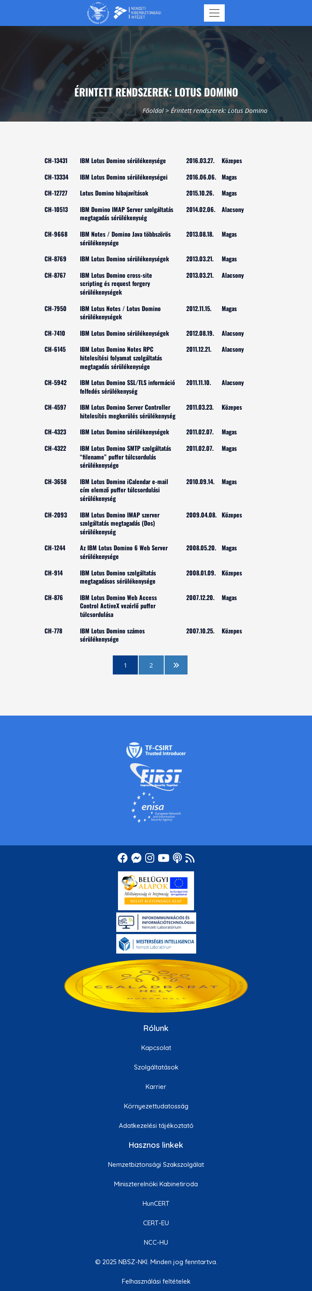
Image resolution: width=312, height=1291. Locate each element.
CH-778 (53, 630)
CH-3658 (56, 481)
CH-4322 (55, 448)
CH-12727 (56, 192)
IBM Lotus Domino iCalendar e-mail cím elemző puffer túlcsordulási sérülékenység (124, 490)
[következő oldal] (176, 664)
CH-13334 (56, 176)
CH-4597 (55, 406)
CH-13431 (56, 160)
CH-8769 (56, 258)
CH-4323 (55, 431)
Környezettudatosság (156, 1106)
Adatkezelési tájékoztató (156, 1125)
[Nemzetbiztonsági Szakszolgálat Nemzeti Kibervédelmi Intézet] (124, 13)
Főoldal (153, 110)
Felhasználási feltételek (156, 1281)
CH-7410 (55, 332)
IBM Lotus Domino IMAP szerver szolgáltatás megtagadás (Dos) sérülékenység (119, 523)
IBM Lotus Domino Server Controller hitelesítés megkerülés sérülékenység (127, 411)
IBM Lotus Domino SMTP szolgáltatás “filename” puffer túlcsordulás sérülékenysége (125, 456)
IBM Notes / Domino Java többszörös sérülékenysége (125, 238)
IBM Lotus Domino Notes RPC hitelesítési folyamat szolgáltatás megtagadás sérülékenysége (121, 357)
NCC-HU (156, 1242)
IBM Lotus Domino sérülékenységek (124, 258)
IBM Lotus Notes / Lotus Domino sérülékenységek (120, 312)
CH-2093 (56, 514)
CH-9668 (56, 233)
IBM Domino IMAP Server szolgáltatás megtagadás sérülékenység (126, 213)
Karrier (156, 1086)
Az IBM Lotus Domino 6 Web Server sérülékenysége (124, 552)
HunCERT (156, 1203)
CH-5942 (56, 382)
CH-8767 (55, 274)
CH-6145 (55, 348)
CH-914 (54, 572)
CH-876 (54, 597)
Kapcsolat (156, 1048)
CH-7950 (56, 308)
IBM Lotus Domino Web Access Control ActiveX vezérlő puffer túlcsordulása (118, 606)
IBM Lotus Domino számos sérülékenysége (112, 635)
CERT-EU (156, 1223)
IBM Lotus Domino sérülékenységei (124, 176)
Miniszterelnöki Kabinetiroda (156, 1184)
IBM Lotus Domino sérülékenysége (123, 160)
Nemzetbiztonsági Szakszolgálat (156, 1164)
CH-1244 (55, 547)
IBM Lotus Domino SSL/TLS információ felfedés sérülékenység (127, 386)
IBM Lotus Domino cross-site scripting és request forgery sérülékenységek (116, 283)
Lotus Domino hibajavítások (114, 192)
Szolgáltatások (156, 1067)
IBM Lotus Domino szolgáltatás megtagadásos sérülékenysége (118, 577)
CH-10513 (56, 209)
